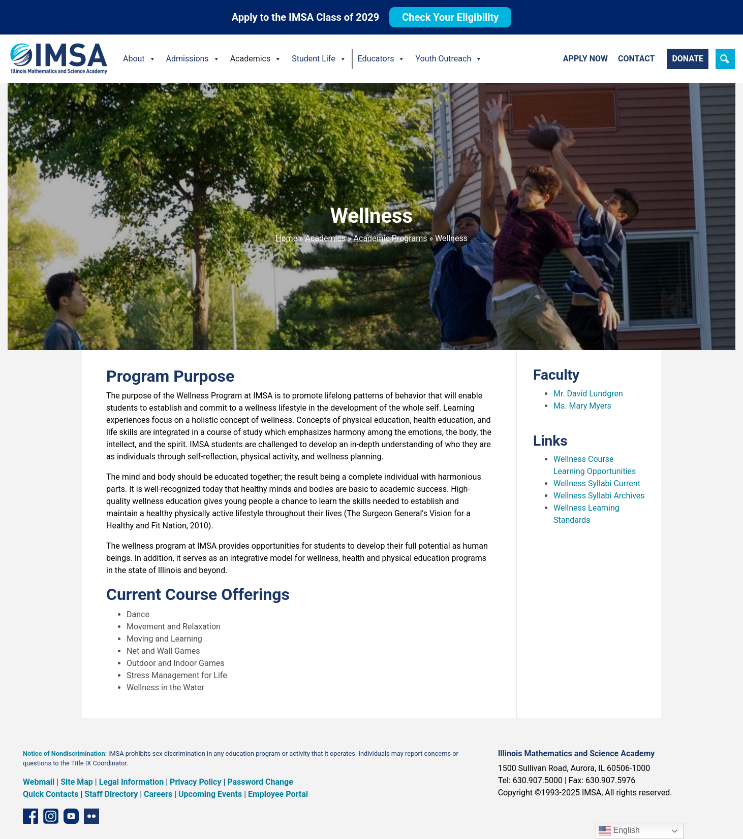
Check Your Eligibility (450, 17)
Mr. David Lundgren (588, 393)
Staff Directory (111, 794)
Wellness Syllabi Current (596, 483)
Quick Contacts (51, 794)
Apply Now (585, 58)
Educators (382, 59)
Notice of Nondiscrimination (64, 753)
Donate (687, 58)
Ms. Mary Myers (582, 406)
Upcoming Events (210, 794)
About (139, 59)
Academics (256, 59)
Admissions (193, 59)
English (619, 831)
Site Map (76, 782)
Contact (636, 58)
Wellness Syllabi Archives (599, 495)
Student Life (319, 59)
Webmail (38, 782)
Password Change (260, 782)
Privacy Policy (195, 782)
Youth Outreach (448, 59)
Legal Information (131, 782)
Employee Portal (278, 794)
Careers (158, 794)
